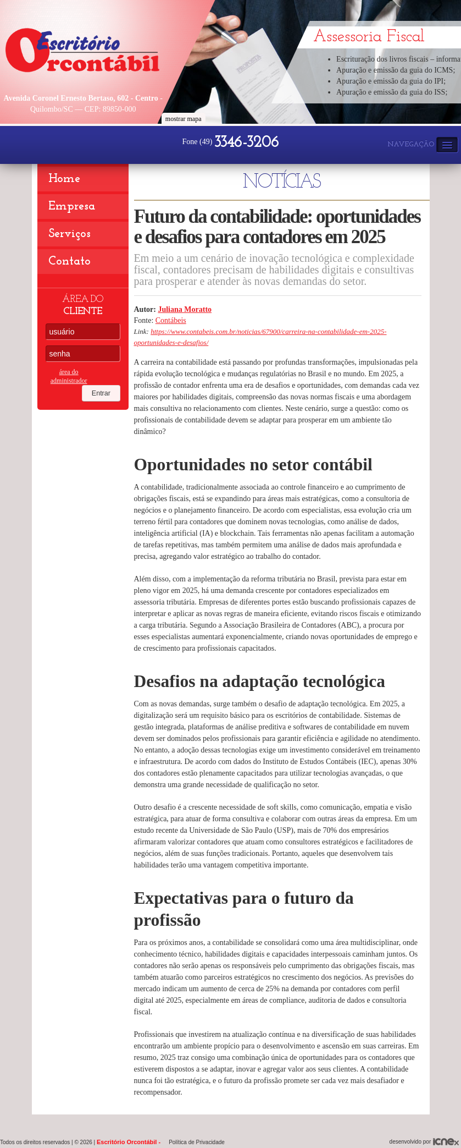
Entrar (108, 376)
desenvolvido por (424, 1142)
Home (64, 179)
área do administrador (69, 376)
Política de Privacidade (197, 1142)
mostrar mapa (183, 119)
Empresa (71, 206)
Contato (69, 261)
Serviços (69, 234)
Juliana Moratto (185, 309)
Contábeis (170, 320)
